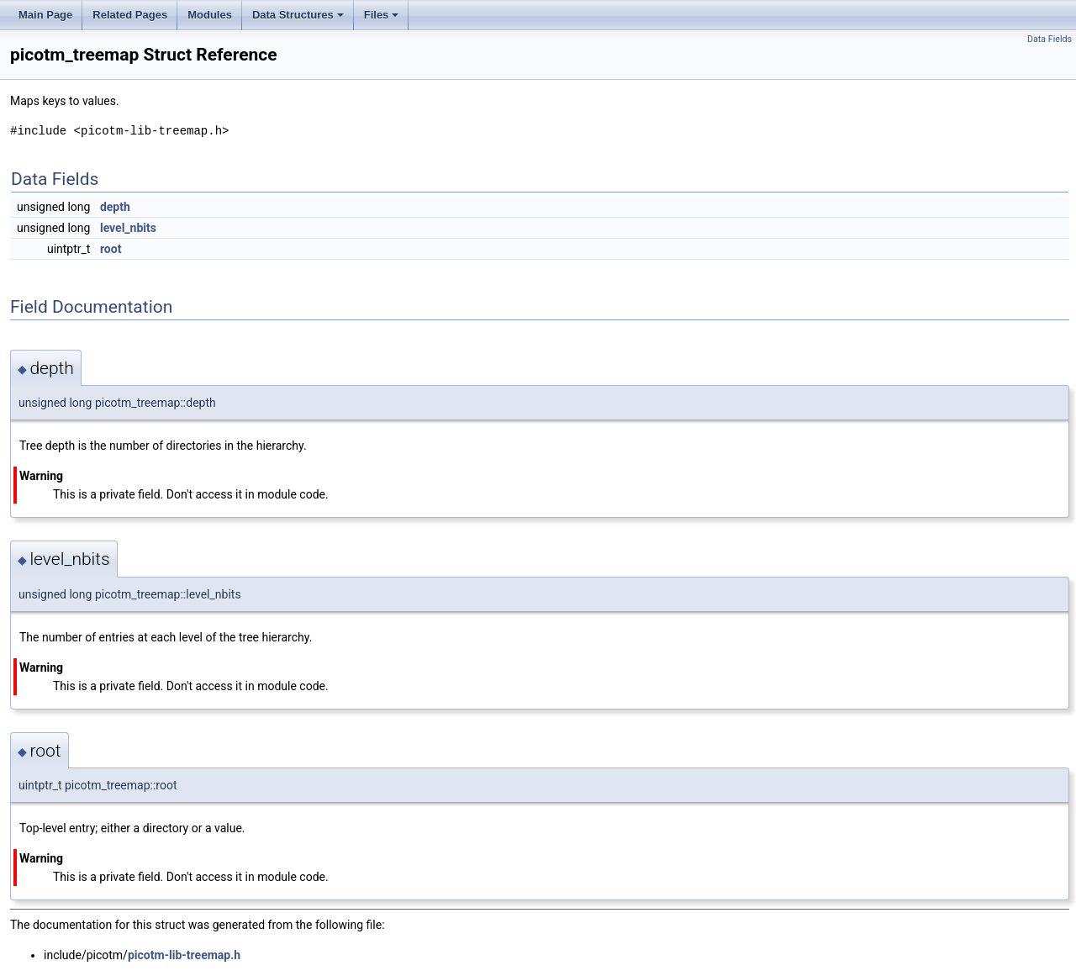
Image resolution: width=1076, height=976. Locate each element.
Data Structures (299, 19)
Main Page (45, 14)
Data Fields (1049, 39)
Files (383, 19)
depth (115, 207)
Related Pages (129, 14)
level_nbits (128, 228)
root (110, 249)
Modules (209, 14)
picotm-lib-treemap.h (184, 955)
